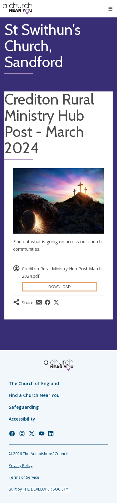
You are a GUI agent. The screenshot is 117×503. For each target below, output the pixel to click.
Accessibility (22, 419)
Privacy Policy (20, 465)
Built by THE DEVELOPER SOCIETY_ (39, 489)
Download (59, 286)
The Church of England (34, 383)
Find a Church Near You (34, 395)
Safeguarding (24, 407)
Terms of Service (24, 477)
